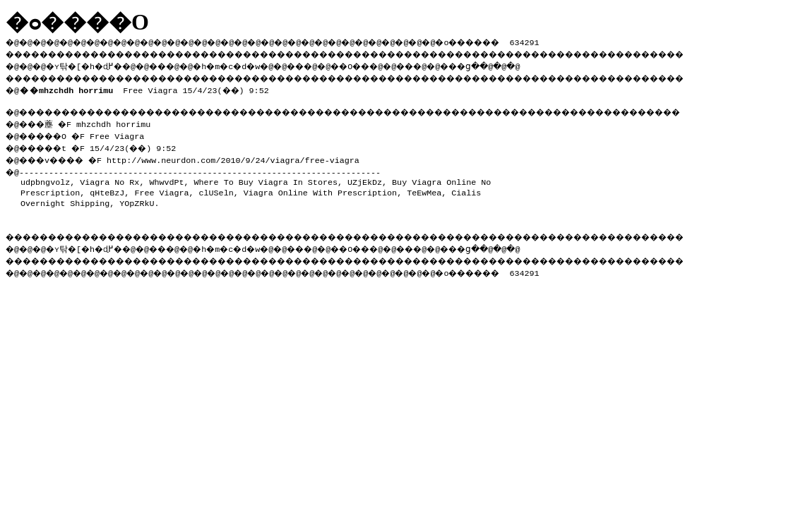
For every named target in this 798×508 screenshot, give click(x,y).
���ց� (512, 64)
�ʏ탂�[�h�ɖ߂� (91, 64)
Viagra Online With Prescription (320, 188)
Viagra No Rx (109, 177)
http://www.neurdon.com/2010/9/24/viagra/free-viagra (245, 156)
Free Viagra (161, 188)
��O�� (389, 64)
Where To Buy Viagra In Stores (266, 177)
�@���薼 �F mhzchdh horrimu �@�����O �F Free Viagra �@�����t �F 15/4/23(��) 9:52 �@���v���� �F (97, 139)
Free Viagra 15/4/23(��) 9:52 (146, 87)
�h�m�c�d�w (250, 64)
